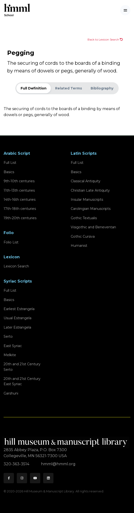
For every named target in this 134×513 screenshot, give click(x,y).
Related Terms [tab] (68, 88)
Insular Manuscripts (87, 199)
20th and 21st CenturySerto (22, 366)
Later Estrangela (17, 327)
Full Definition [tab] (34, 88)
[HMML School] (17, 10)
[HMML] (66, 440)
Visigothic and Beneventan (93, 227)
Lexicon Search (16, 266)
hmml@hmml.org (58, 464)
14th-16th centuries (19, 199)
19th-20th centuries (20, 218)
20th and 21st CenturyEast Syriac (22, 381)
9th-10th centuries (19, 181)
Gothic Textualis (84, 218)
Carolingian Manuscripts (91, 208)
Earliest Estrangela (19, 309)
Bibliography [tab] (102, 88)
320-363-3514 (17, 464)
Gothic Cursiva (83, 236)
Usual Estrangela (17, 318)
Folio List (11, 242)
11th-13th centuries (19, 190)
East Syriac (13, 346)
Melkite (10, 355)
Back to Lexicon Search (105, 39)
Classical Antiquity (85, 181)
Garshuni (11, 393)
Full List (10, 162)
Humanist (79, 245)
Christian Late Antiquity (90, 190)
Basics (9, 172)
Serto (8, 336)
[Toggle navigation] (125, 10)
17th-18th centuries (20, 208)
